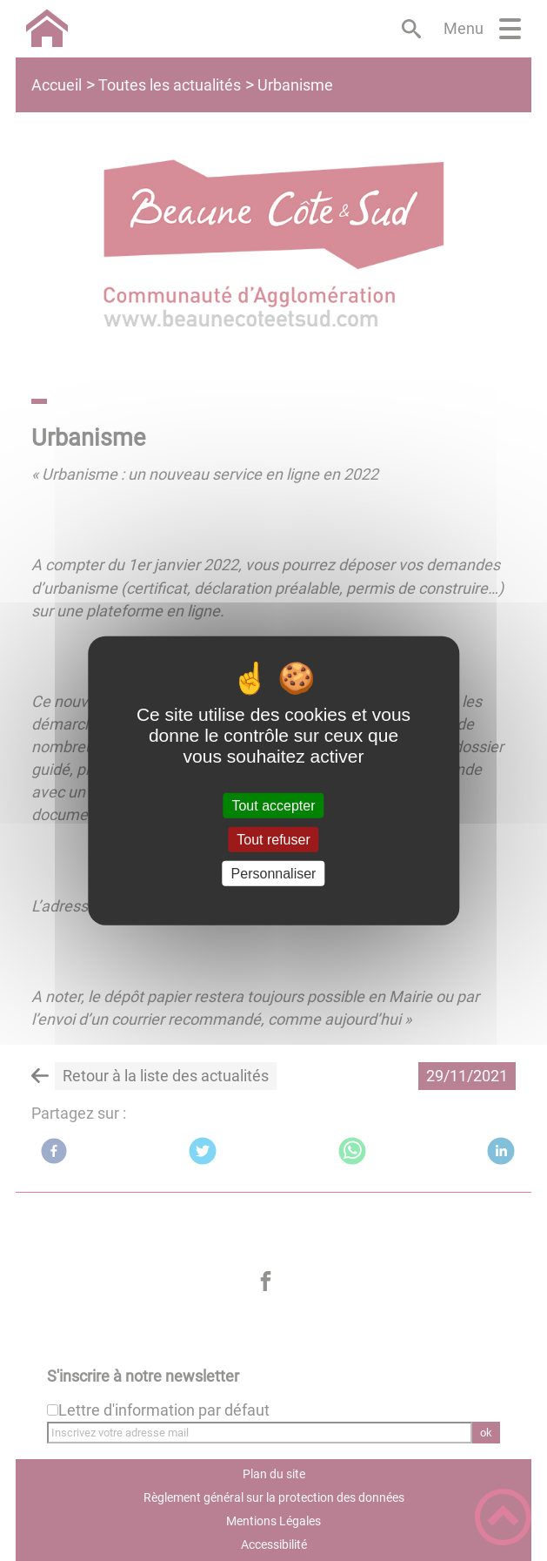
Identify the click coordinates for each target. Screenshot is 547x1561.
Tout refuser (273, 838)
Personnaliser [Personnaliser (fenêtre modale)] (274, 873)
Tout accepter (273, 804)
